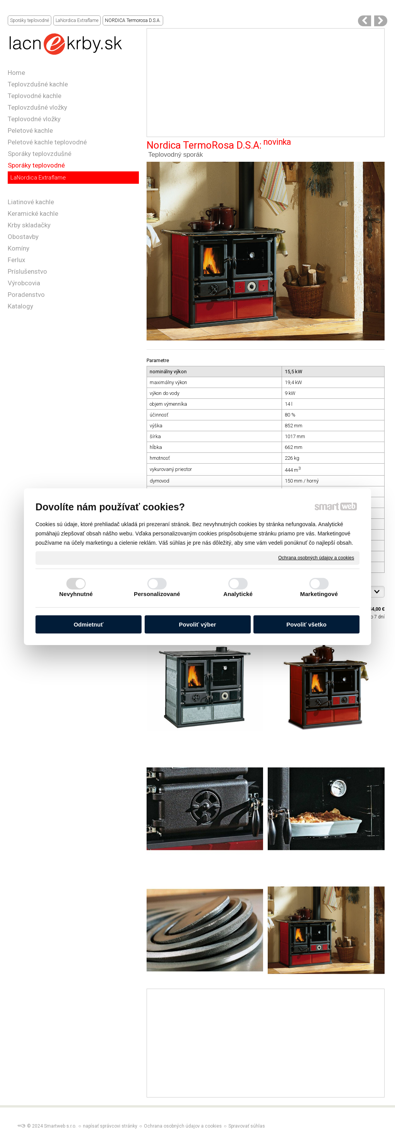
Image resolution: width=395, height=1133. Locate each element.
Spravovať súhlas (246, 1126)
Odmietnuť (88, 624)
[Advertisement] (265, 83)
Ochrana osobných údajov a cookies (316, 557)
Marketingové (319, 594)
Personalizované (157, 594)
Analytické (238, 594)
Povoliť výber (197, 624)
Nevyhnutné (76, 594)
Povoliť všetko (307, 624)
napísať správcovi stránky (110, 1126)
